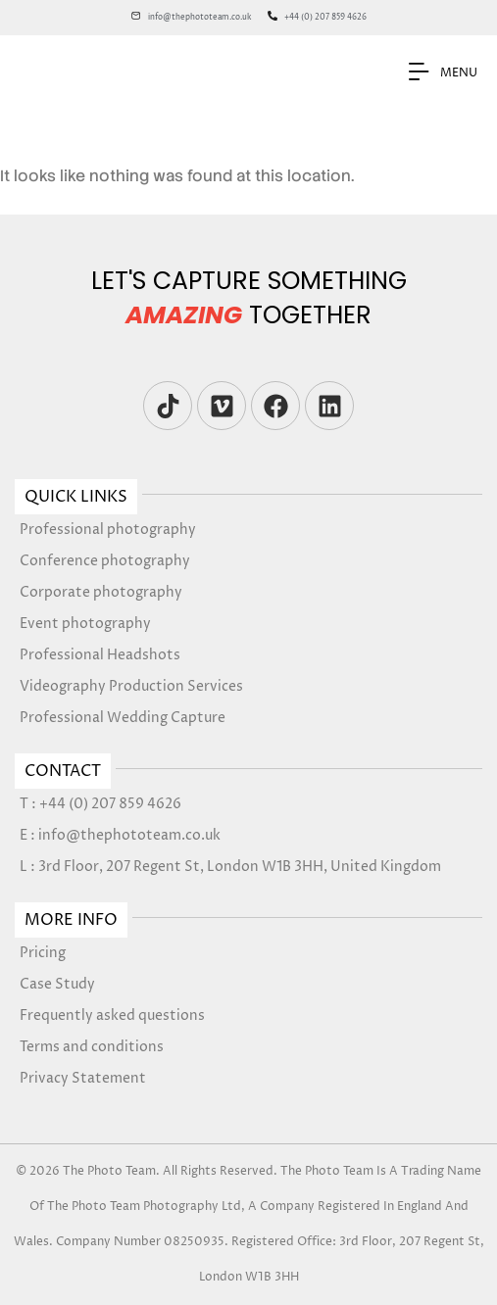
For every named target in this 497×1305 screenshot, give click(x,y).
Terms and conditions (92, 1047)
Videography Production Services (131, 686)
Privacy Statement (83, 1078)
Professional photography (108, 529)
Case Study (57, 984)
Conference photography (105, 561)
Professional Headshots (100, 655)
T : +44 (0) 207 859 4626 (100, 804)
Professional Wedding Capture (122, 717)
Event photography (85, 623)
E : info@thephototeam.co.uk (120, 835)
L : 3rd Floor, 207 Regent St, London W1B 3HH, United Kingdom (230, 866)
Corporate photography (101, 592)
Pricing (43, 952)
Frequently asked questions (112, 1015)
